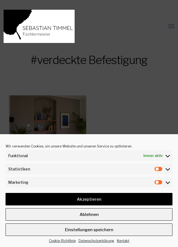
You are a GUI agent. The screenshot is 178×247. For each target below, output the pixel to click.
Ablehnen (89, 214)
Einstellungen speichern (89, 229)
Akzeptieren (89, 199)
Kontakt (123, 241)
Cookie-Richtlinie (62, 241)
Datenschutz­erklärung (96, 241)
